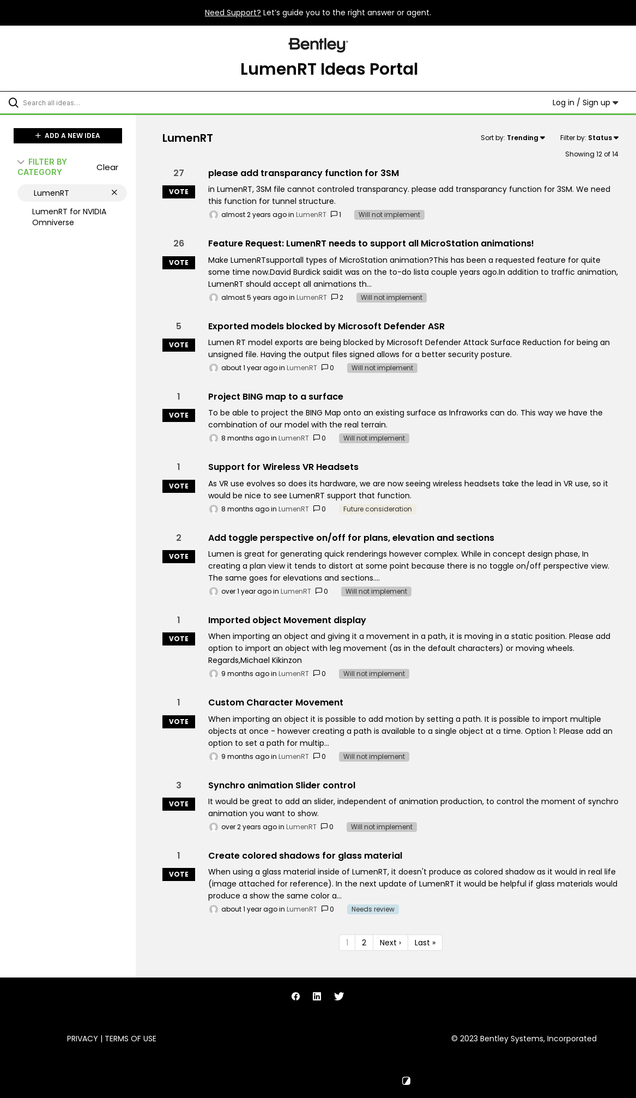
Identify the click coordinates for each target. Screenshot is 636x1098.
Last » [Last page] (425, 942)
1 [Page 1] (347, 942)
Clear (107, 167)
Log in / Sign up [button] (586, 102)
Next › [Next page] (390, 942)
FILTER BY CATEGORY (42, 167)
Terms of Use (130, 1038)
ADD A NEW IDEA (67, 135)
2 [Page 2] (364, 942)
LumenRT (311, 214)
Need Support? (233, 12)
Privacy (82, 1038)
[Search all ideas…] (77, 102)
